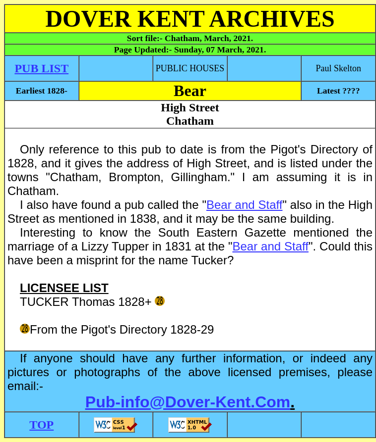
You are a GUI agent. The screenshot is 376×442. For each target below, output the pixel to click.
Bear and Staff (244, 204)
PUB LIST (41, 68)
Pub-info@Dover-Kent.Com (187, 402)
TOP (41, 424)
